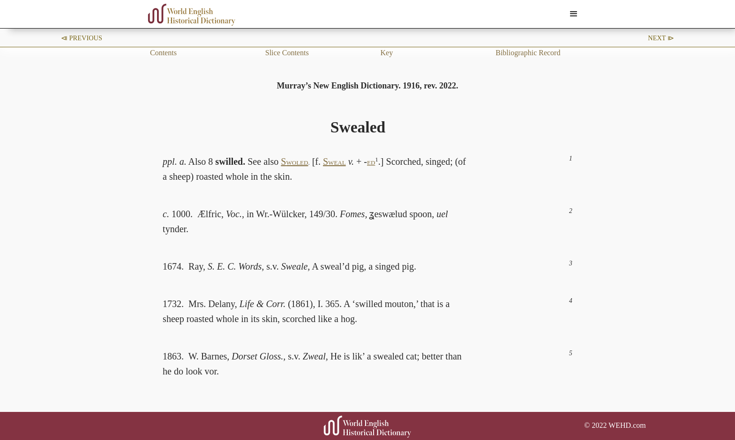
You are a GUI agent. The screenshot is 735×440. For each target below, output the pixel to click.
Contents (163, 53)
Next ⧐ (661, 38)
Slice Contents (287, 53)
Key (387, 53)
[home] (191, 15)
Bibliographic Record (527, 53)
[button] (574, 14)
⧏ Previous (81, 38)
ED (371, 162)
